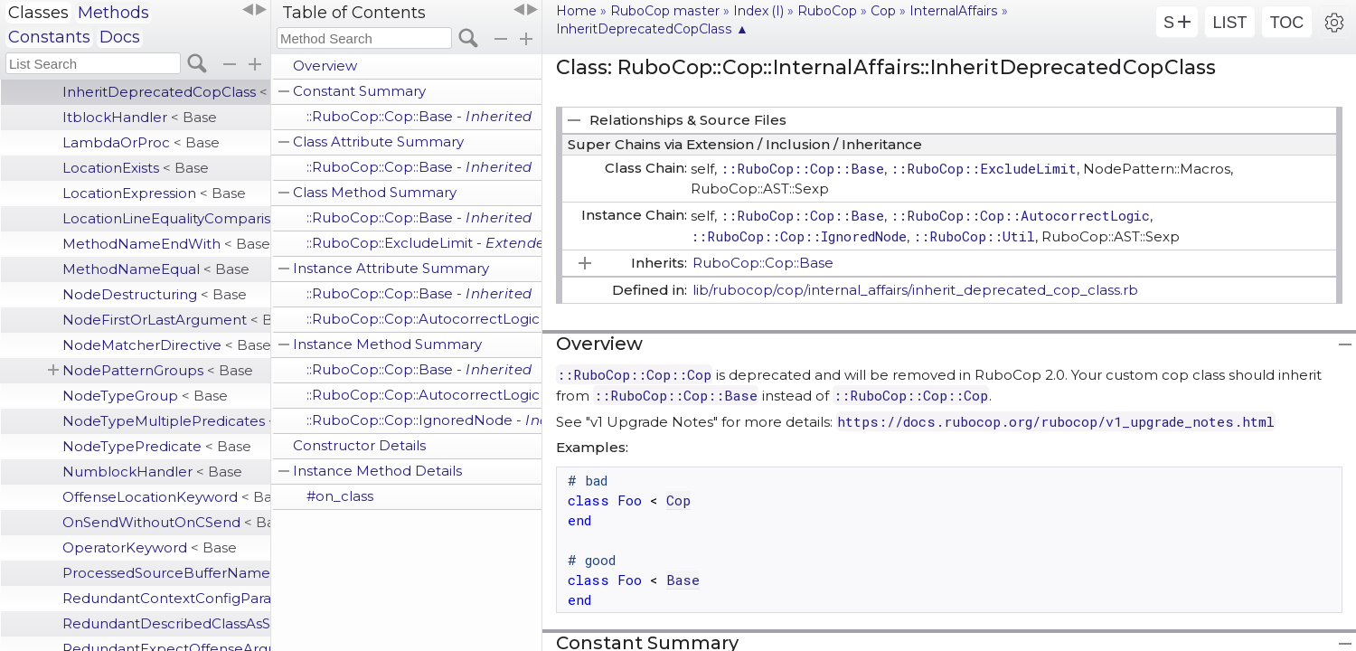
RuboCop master (665, 11)
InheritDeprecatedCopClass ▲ (652, 29)
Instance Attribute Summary (391, 268)
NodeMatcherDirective (166, 345)
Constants (49, 37)
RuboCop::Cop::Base (762, 262)
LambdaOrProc (141, 142)
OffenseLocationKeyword (166, 496)
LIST (1229, 23)
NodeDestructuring (154, 294)
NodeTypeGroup (145, 395)
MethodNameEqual (156, 269)
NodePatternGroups (157, 370)
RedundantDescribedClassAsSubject (166, 623)
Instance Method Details (377, 470)
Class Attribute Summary (378, 141)
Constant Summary (359, 90)
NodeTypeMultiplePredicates (166, 420)
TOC (1287, 23)
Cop (883, 11)
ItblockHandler (139, 117)
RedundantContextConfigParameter (166, 598)
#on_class (339, 496)
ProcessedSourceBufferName (166, 572)
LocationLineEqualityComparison (166, 218)
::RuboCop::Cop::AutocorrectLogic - (423, 318)
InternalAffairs (953, 11)
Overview (325, 65)
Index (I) (758, 11)
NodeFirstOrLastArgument (166, 319)
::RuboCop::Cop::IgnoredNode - (423, 420)
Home (576, 11)
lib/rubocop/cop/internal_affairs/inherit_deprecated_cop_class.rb (915, 289)
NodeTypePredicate (156, 446)
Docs (119, 37)
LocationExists (135, 167)
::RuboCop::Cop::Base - (419, 116)
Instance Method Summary (387, 344)
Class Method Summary (375, 192)
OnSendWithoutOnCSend (166, 522)
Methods (113, 13)
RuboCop (827, 11)
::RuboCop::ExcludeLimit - (423, 242)
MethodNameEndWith (166, 243)
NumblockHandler (152, 471)
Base (683, 580)
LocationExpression (154, 193)
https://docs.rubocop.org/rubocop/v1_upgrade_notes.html (1056, 421)
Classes (38, 13)
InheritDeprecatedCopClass (166, 91)
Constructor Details (359, 445)
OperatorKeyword (149, 547)
